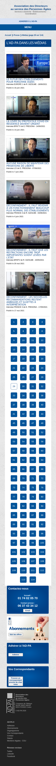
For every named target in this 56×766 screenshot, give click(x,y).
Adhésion (11, 726)
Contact (10, 736)
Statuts (10, 738)
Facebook (11, 756)
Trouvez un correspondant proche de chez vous (15, 681)
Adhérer (15, 655)
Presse (17, 35)
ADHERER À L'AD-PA (28, 21)
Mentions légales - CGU (16, 741)
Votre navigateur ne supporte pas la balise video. (28, 66)
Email (28, 611)
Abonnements (12, 728)
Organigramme (13, 731)
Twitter (9, 751)
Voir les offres (16, 634)
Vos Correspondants (15, 733)
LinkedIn (10, 754)
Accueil (8, 35)
